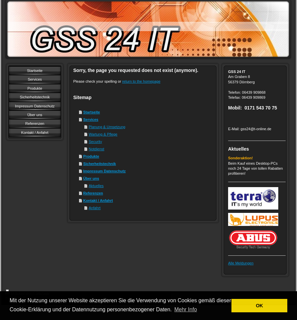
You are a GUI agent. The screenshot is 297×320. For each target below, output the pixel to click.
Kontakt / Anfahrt (98, 200)
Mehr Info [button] (185, 309)
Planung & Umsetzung (107, 127)
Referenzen (93, 193)
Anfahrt (94, 208)
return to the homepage (141, 81)
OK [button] (259, 305)
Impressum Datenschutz (104, 171)
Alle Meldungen (241, 263)
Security (95, 142)
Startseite (91, 112)
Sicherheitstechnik (99, 164)
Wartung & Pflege (103, 134)
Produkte (91, 156)
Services (90, 119)
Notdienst (96, 149)
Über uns (91, 178)
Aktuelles (96, 186)
